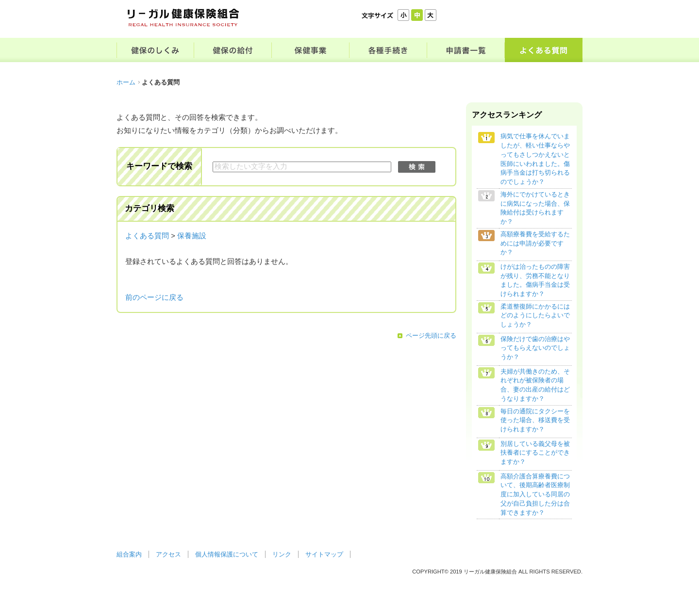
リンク (281, 554)
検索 (416, 167)
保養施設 (191, 236)
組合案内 (129, 554)
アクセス (168, 554)
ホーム (125, 82)
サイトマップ (324, 554)
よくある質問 (147, 236)
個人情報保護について (226, 554)
